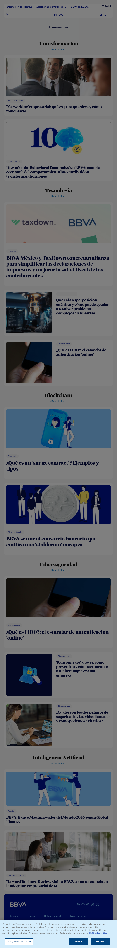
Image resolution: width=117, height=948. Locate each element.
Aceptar (79, 941)
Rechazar (100, 941)
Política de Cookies (98, 933)
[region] (58, 934)
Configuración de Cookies (19, 941)
